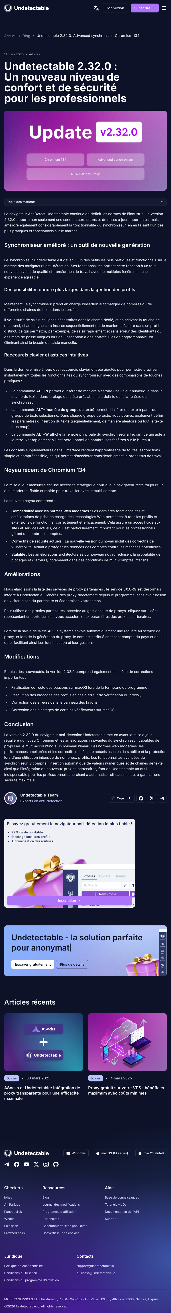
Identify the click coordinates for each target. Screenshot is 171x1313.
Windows (76, 1153)
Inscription (69, 900)
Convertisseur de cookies (61, 1233)
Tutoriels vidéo (115, 1204)
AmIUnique (12, 1204)
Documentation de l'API (122, 1211)
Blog (26, 36)
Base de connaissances (122, 1197)
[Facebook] (16, 1164)
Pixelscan (11, 1226)
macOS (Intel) (151, 1153)
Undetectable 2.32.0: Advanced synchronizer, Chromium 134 (88, 36)
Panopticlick (13, 1211)
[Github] (56, 1164)
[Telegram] (7, 1164)
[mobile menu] (164, 8)
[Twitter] (36, 1164)
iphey (8, 1197)
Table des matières (85, 202)
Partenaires (51, 1219)
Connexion (115, 8)
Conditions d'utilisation (20, 1273)
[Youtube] (26, 1164)
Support (111, 1219)
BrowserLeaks (14, 1233)
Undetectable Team (39, 795)
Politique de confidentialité (23, 1266)
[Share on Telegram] (162, 798)
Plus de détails (72, 964)
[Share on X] (151, 798)
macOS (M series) (112, 1153)
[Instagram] (46, 1164)
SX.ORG (129, 589)
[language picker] (96, 8)
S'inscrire (144, 8)
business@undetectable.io (96, 1273)
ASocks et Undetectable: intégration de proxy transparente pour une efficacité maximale (42, 1093)
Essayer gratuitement (33, 964)
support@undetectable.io (95, 1266)
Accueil (10, 36)
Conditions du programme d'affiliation (31, 1280)
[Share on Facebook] (140, 798)
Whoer (9, 1219)
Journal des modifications (61, 1204)
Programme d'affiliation (59, 1211)
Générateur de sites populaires (65, 1226)
